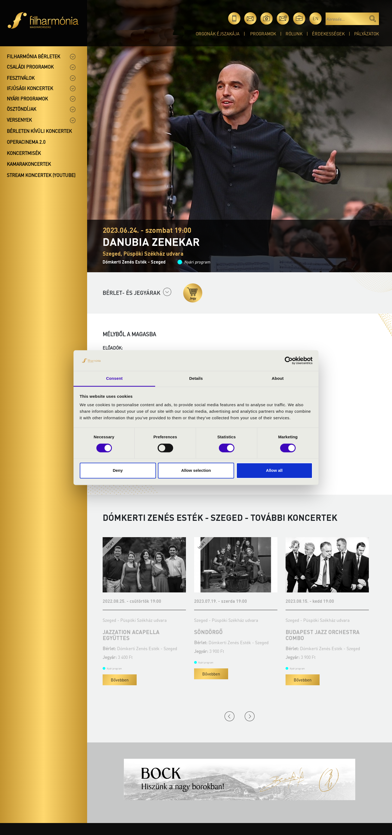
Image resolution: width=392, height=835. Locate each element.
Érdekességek (328, 33)
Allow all (274, 470)
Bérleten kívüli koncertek (39, 131)
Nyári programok (27, 99)
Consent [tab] (114, 378)
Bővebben (119, 680)
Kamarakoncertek (29, 164)
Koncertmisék (24, 153)
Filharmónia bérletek (33, 56)
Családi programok (30, 67)
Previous (229, 716)
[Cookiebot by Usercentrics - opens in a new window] (289, 360)
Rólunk (294, 33)
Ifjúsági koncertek (30, 88)
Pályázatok (366, 33)
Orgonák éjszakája (218, 33)
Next (250, 716)
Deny (118, 470)
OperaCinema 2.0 (26, 142)
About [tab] (278, 378)
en (315, 18)
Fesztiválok (21, 78)
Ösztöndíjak (21, 109)
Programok (263, 33)
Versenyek (19, 120)
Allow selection (196, 470)
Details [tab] (196, 378)
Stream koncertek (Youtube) (41, 175)
